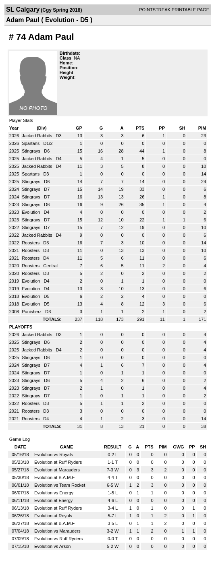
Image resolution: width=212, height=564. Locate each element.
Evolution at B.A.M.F (54, 477)
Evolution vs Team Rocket (59, 485)
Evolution (31, 212)
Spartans (31, 143)
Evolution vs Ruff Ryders (58, 538)
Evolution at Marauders (57, 469)
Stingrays (32, 151)
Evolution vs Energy (53, 492)
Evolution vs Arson (52, 546)
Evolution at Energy (53, 500)
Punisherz (32, 311)
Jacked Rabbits (37, 135)
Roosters (31, 242)
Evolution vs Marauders (57, 531)
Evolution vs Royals (53, 454)
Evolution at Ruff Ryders (58, 462)
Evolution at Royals (53, 515)
